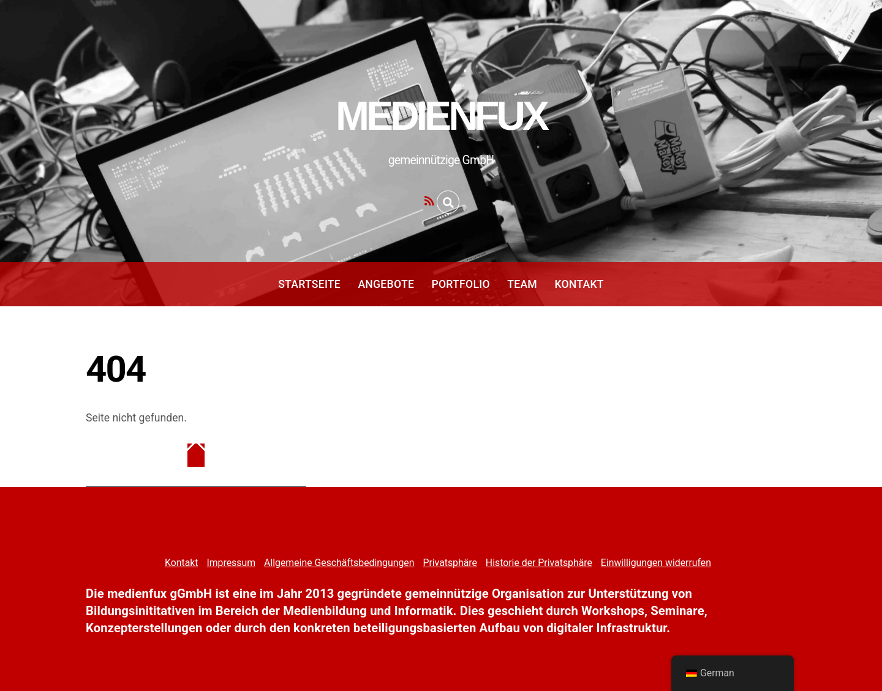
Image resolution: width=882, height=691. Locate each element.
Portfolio (460, 284)
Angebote (386, 284)
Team (522, 284)
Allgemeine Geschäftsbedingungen (339, 562)
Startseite (309, 284)
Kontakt (578, 284)
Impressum (230, 562)
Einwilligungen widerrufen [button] (656, 562)
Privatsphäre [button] (450, 562)
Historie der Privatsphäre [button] (539, 562)
